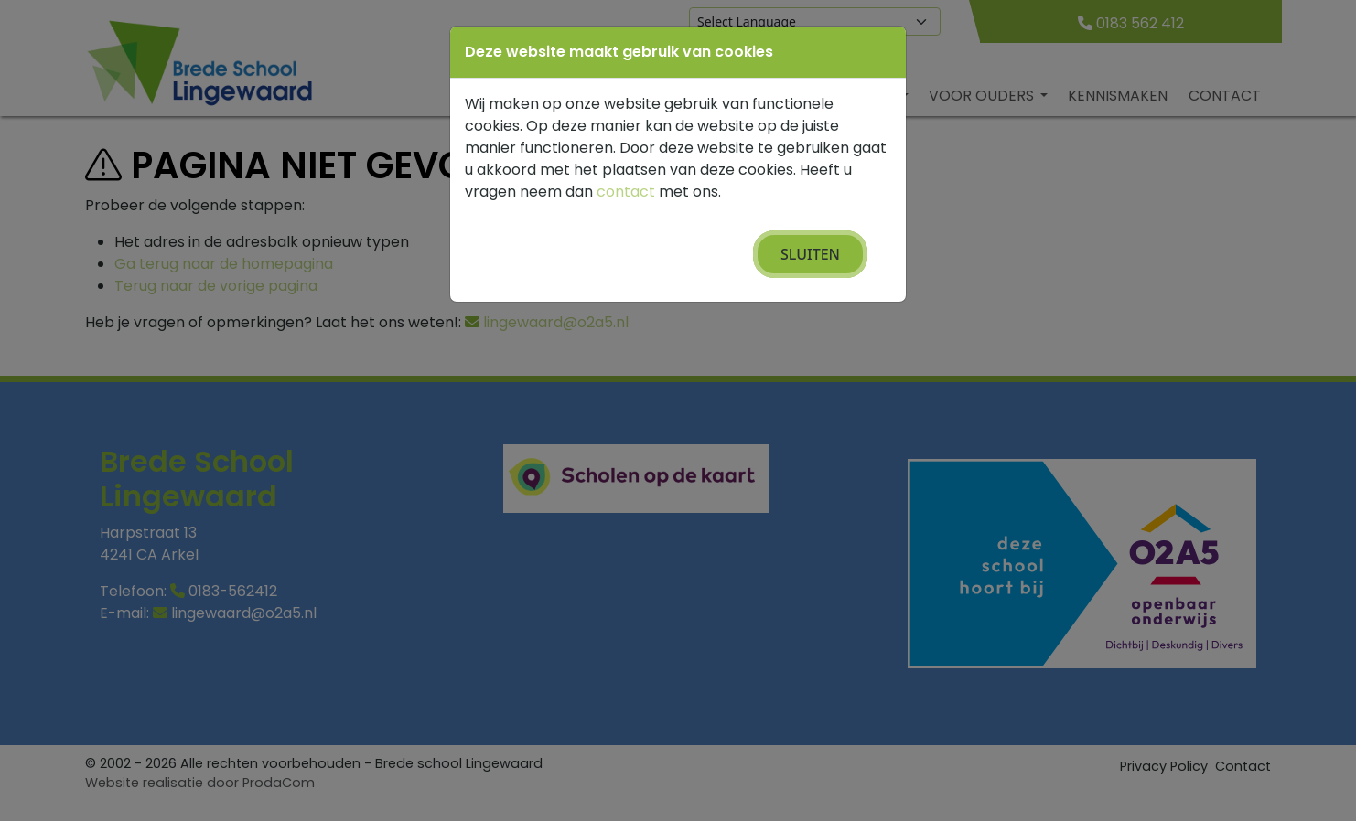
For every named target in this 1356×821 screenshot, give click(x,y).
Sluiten (810, 254)
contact (626, 191)
